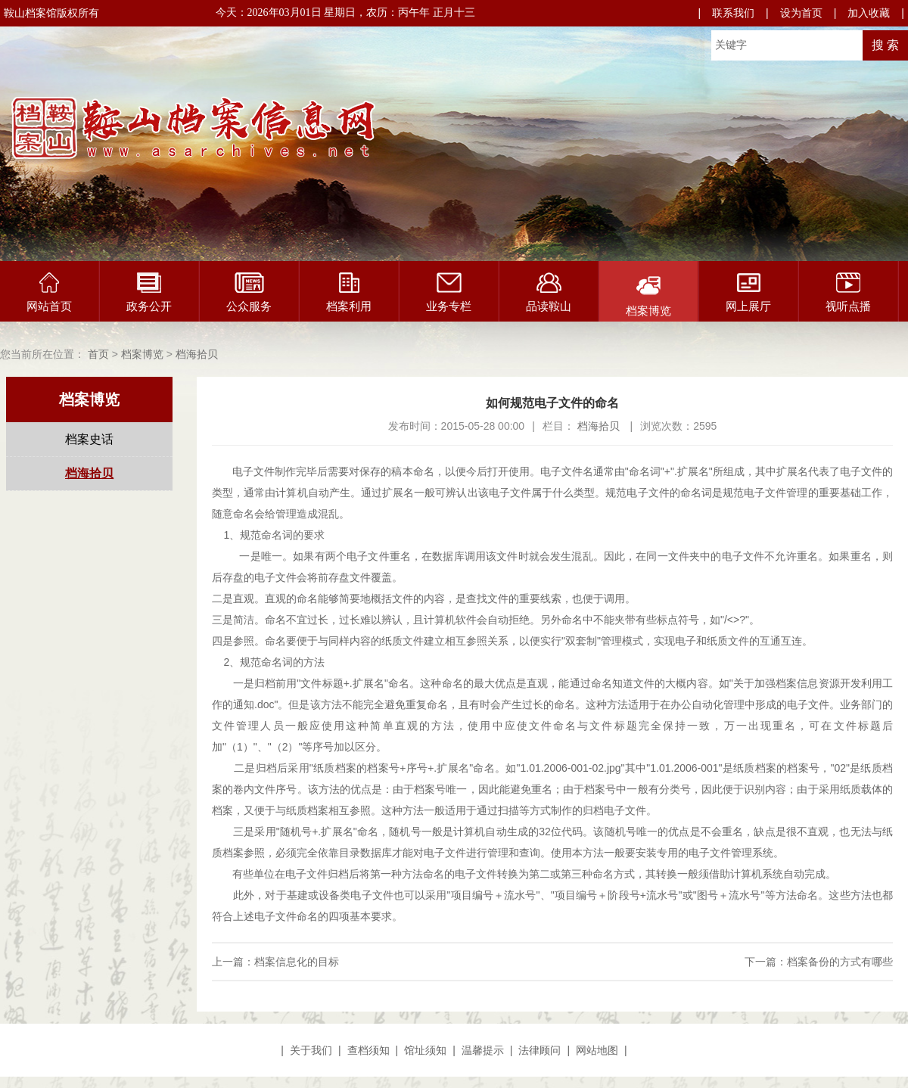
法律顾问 (539, 1050)
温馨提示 (483, 1050)
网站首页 (49, 292)
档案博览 (648, 294)
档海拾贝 (197, 354)
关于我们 (311, 1050)
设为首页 (801, 13)
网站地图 (597, 1050)
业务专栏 (448, 292)
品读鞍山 (548, 292)
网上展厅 (748, 292)
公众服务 (249, 292)
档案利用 (349, 292)
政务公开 (149, 292)
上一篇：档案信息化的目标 (275, 962)
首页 (98, 354)
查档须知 (368, 1050)
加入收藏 (868, 13)
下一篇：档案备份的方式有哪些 (819, 962)
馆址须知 (425, 1050)
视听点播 (848, 292)
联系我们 (733, 13)
